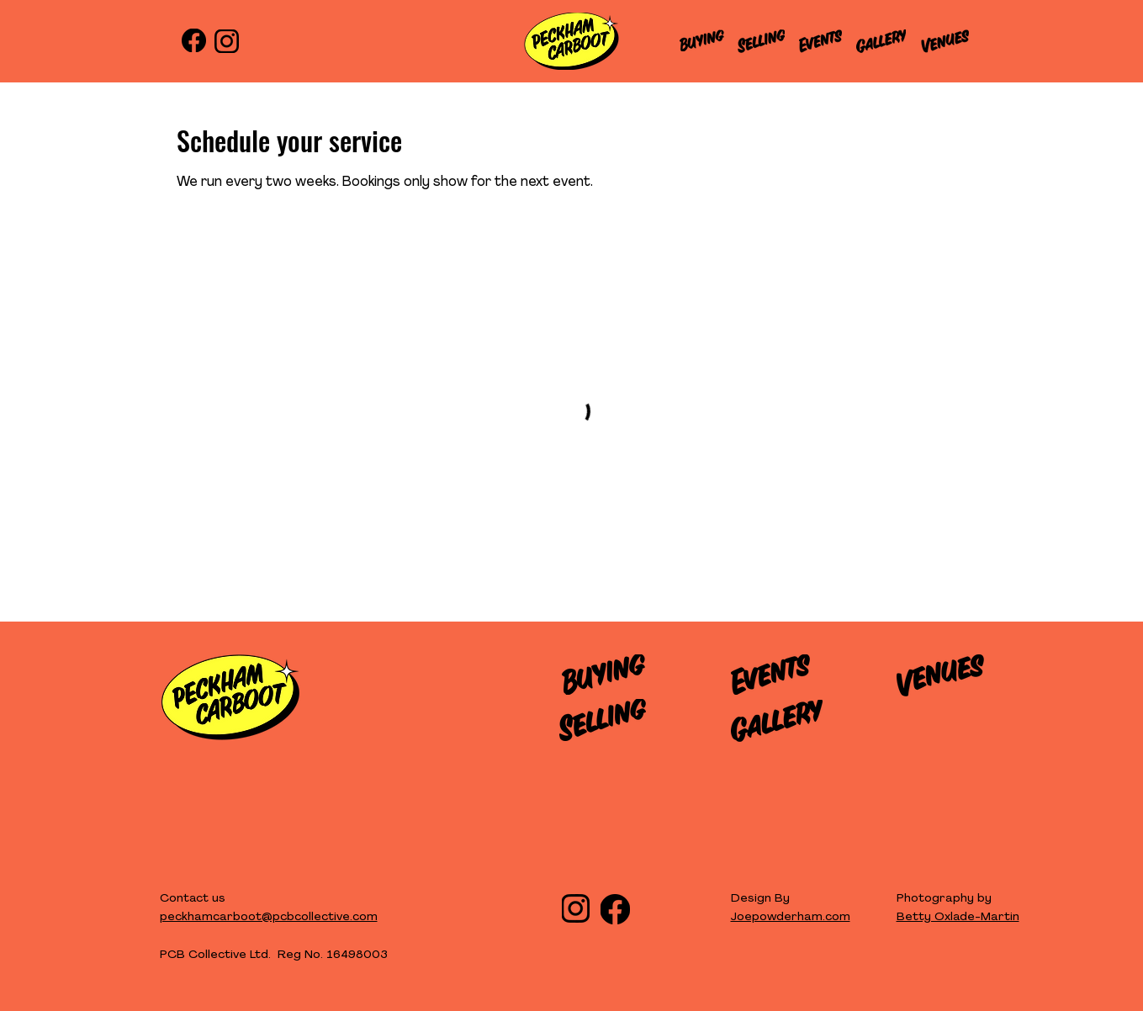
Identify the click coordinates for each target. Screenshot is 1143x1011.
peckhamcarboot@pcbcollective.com (269, 917)
